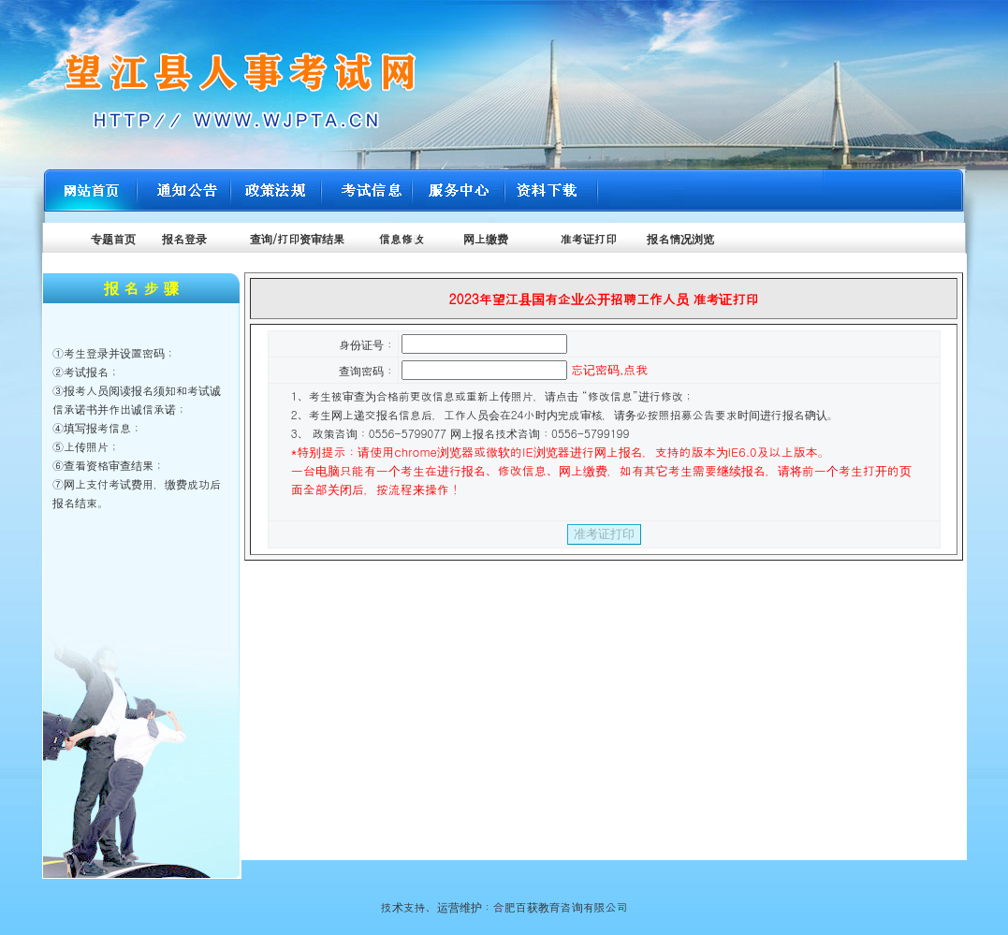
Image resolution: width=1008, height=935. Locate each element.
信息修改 (399, 238)
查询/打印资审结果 (295, 238)
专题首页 (113, 238)
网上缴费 (485, 238)
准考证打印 (589, 238)
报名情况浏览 (680, 238)
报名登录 (184, 238)
